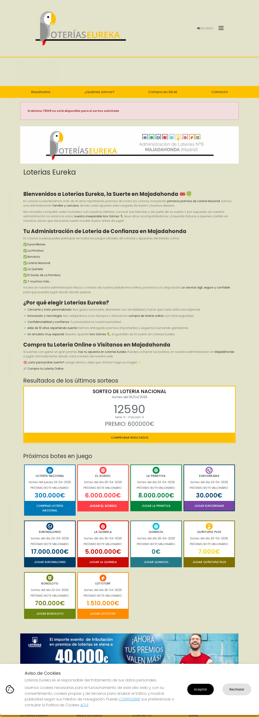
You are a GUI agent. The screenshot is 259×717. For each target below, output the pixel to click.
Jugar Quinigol (156, 562)
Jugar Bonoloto (50, 614)
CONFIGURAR (129, 699)
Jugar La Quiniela (103, 562)
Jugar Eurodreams (209, 506)
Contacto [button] (219, 91)
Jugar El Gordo (103, 506)
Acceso (205, 28)
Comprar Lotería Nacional (49, 508)
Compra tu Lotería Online (46, 369)
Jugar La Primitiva (156, 506)
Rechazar (236, 689)
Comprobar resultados (129, 438)
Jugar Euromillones (50, 562)
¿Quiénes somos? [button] (99, 91)
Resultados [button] (40, 91)
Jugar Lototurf (103, 614)
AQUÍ (84, 704)
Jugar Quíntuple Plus (209, 562)
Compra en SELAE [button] (162, 91)
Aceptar (200, 689)
